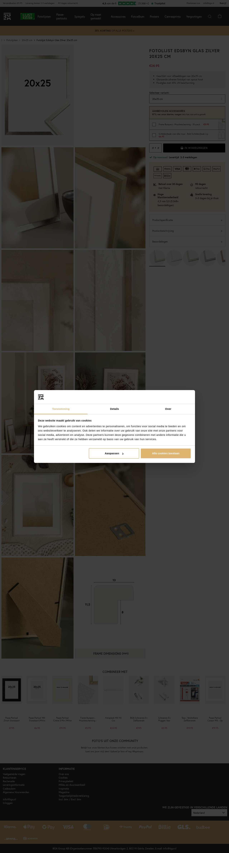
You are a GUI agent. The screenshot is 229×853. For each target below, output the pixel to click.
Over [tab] (168, 408)
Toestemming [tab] (61, 408)
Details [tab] (114, 408)
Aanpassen (114, 453)
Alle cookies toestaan (165, 453)
